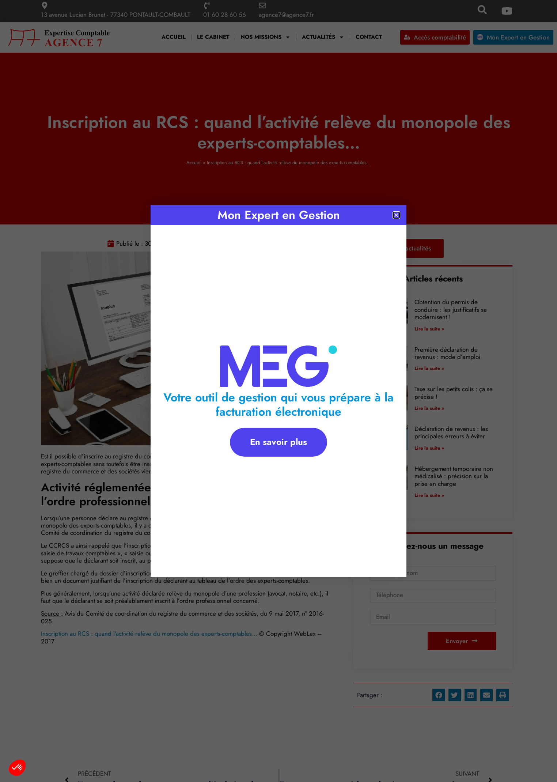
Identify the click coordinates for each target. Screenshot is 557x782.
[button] (17, 768)
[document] (278, 391)
